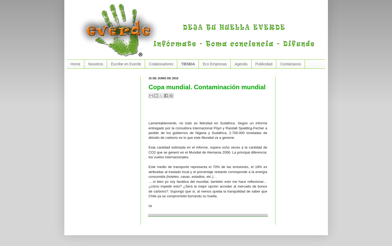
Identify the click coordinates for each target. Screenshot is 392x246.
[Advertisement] (210, 112)
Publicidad (264, 64)
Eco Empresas (215, 64)
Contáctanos (290, 64)
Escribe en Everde (126, 64)
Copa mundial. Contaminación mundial (207, 87)
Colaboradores (161, 64)
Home (75, 64)
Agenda (241, 64)
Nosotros (95, 64)
